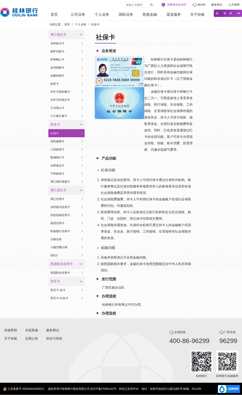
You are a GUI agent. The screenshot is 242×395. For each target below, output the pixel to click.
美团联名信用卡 (61, 264)
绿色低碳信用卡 (67, 215)
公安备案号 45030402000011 (25, 388)
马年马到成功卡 (67, 100)
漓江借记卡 (58, 34)
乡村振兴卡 (67, 43)
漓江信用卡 (67, 199)
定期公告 (31, 338)
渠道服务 (173, 14)
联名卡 (55, 124)
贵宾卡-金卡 (67, 290)
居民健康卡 (67, 141)
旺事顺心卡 (67, 59)
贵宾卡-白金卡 (67, 298)
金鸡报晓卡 (67, 67)
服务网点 (216, 4)
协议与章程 (54, 338)
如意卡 (67, 84)
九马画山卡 (67, 108)
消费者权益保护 (177, 4)
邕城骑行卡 (67, 157)
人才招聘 (234, 4)
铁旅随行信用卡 (67, 231)
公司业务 (78, 14)
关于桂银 (197, 14)
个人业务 (102, 14)
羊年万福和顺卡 (67, 92)
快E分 (67, 255)
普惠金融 (149, 14)
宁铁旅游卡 (67, 173)
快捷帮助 (10, 330)
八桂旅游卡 (67, 149)
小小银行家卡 (67, 116)
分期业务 (67, 239)
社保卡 (67, 133)
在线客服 (31, 330)
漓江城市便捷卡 (67, 182)
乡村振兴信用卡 (67, 207)
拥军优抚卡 (67, 51)
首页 (54, 14)
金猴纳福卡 (67, 76)
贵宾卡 (55, 281)
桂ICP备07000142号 (103, 388)
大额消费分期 (67, 247)
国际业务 (126, 14)
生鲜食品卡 (67, 165)
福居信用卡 (67, 223)
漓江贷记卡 (58, 190)
